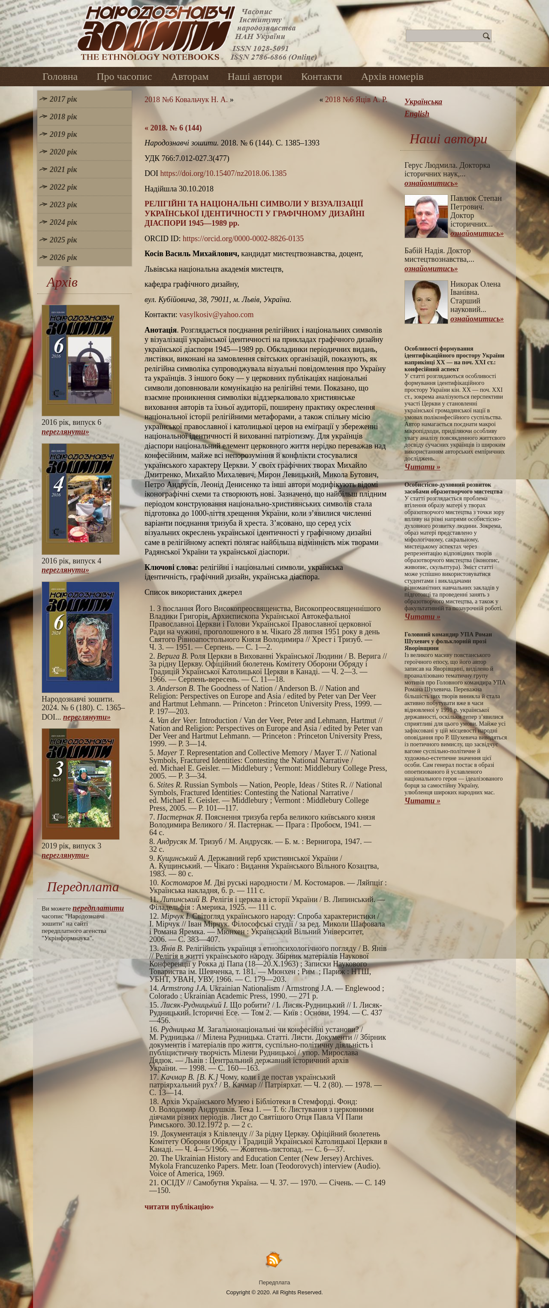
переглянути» (65, 431)
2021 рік (63, 169)
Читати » (422, 467)
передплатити (98, 908)
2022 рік (63, 187)
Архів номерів (392, 76)
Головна (60, 76)
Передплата (274, 1282)
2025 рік (63, 240)
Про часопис (124, 76)
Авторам (189, 76)
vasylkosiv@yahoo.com (216, 314)
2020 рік (63, 152)
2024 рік (63, 222)
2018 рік (63, 116)
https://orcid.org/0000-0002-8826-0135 (243, 238)
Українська (423, 101)
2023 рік (63, 204)
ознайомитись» (431, 183)
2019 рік (63, 134)
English (416, 113)
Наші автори (254, 76)
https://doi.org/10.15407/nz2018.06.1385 (223, 173)
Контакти (321, 76)
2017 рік (63, 99)
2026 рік (63, 257)
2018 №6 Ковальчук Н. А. (186, 99)
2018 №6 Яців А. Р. (356, 99)
